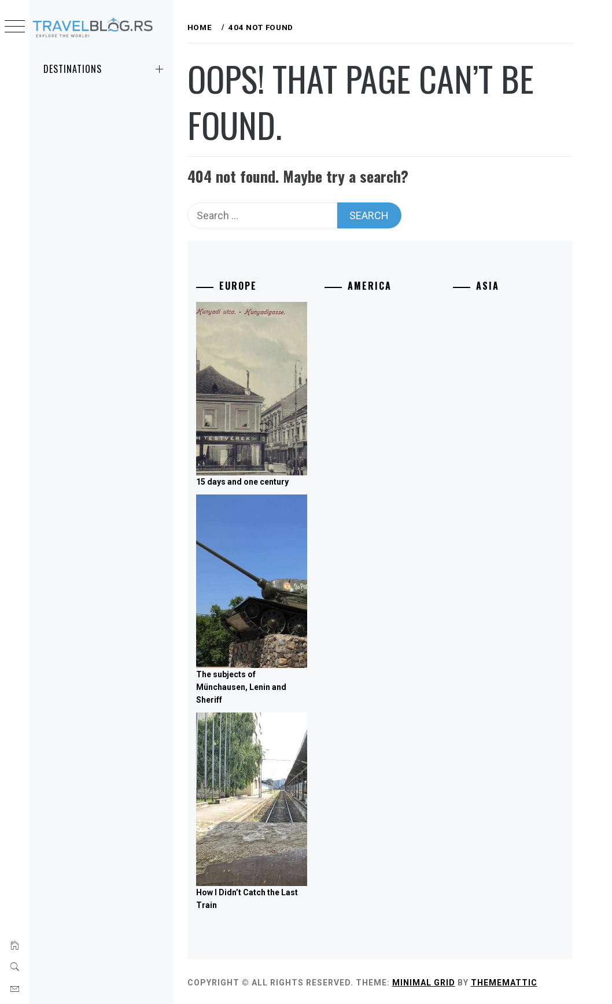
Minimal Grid (449, 979)
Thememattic (529, 979)
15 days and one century (268, 479)
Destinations (105, 69)
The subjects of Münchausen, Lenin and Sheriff (267, 684)
